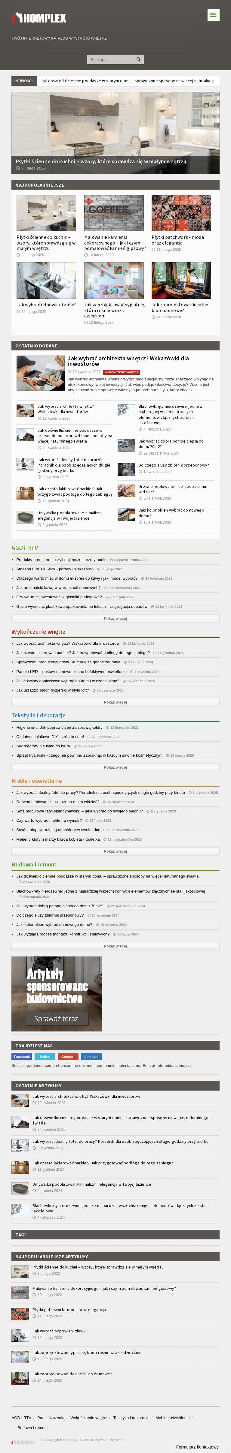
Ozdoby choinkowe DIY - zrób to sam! (50, 736)
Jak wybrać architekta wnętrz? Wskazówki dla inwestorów (128, 360)
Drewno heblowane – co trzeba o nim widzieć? (57, 802)
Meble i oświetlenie (173, 1417)
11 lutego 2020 (166, 250)
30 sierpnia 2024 (155, 498)
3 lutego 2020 (30, 255)
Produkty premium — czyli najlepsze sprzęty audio (61, 559)
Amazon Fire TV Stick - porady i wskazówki (55, 569)
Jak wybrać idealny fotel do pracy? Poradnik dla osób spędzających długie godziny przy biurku (74, 465)
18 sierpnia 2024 (155, 522)
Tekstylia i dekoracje (131, 1417)
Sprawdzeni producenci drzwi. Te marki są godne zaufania (68, 662)
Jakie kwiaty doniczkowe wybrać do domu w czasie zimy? (67, 681)
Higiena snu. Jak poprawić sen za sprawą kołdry (59, 727)
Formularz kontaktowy (197, 1447)
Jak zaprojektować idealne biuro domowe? (180, 307)
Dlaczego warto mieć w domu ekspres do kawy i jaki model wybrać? (76, 578)
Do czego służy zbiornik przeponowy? (174, 465)
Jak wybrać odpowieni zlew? (46, 305)
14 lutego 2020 (166, 317)
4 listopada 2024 (155, 429)
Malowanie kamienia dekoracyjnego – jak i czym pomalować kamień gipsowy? (115, 242)
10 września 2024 (156, 472)
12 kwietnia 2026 (84, 372)
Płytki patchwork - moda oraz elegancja (178, 239)
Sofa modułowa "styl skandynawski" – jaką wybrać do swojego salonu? (79, 811)
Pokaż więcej (115, 619)
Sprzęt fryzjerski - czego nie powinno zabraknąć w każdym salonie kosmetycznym (89, 755)
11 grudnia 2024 (53, 501)
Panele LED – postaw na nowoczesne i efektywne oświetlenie (71, 671)
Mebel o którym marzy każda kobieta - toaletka (58, 839)
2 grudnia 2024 (52, 525)
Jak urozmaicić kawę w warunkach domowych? (58, 587)
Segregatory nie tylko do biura (43, 746)
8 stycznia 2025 (53, 477)
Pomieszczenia (50, 1417)
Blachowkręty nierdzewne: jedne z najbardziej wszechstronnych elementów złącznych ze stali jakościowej (170, 414)
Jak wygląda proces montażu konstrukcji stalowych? (62, 934)
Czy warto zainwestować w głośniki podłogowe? (59, 597)
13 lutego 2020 (99, 322)
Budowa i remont (32, 1427)
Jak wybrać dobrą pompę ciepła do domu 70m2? (59, 906)
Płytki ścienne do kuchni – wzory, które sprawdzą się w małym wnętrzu (46, 242)
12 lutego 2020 (31, 312)
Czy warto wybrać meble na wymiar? (49, 820)
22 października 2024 (159, 453)
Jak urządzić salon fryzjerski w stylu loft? (52, 690)
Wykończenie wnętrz (88, 1417)
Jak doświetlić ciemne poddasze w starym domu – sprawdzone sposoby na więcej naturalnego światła (75, 436)
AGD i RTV (21, 1417)
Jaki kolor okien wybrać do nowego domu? (54, 924)
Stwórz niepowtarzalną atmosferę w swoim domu (59, 829)
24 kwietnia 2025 (54, 448)
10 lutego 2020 (99, 255)
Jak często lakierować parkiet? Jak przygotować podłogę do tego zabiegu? (75, 491)
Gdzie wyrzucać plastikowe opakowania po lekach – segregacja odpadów (81, 606)
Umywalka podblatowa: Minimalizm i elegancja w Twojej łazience (70, 515)
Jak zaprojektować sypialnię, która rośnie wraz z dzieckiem (115, 310)
